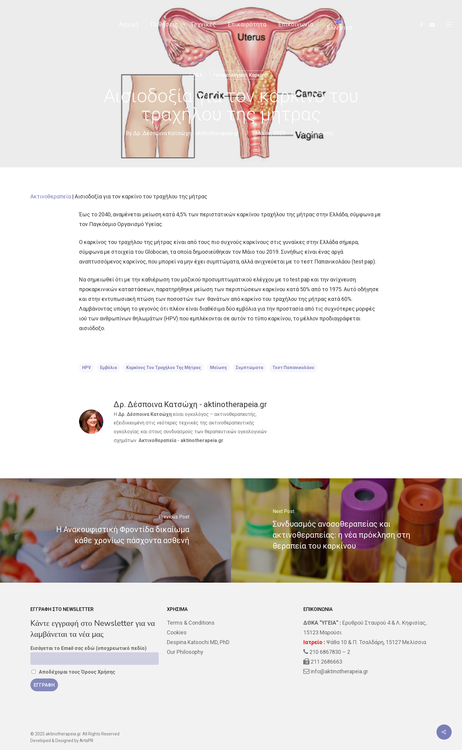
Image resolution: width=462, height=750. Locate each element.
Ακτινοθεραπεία (50, 196)
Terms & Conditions (191, 622)
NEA (197, 75)
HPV (86, 367)
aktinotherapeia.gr (202, 440)
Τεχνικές (203, 24)
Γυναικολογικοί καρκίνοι (241, 75)
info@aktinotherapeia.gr (339, 671)
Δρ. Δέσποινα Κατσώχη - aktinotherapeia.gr (186, 133)
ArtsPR (86, 740)
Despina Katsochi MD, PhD (198, 642)
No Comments (315, 133)
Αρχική (129, 24)
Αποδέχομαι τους (73, 672)
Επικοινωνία (295, 24)
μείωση (218, 367)
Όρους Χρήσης (98, 672)
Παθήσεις (164, 24)
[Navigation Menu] (449, 24)
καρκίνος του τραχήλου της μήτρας (163, 367)
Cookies (177, 632)
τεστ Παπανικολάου (293, 367)
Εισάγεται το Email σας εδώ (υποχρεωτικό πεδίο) (88, 648)
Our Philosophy (185, 652)
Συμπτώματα (249, 367)
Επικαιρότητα (247, 24)
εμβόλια (108, 367)
